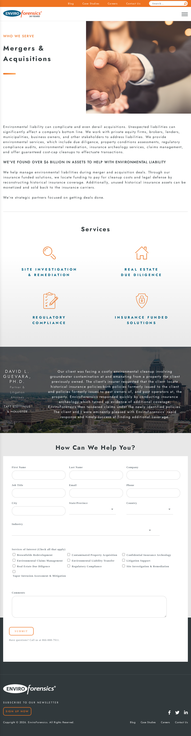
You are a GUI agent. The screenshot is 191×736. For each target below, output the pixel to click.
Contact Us (133, 3)
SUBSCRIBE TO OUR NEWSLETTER (31, 702)
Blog (71, 3)
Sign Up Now (17, 711)
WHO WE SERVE (18, 36)
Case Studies (90, 3)
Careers (113, 3)
